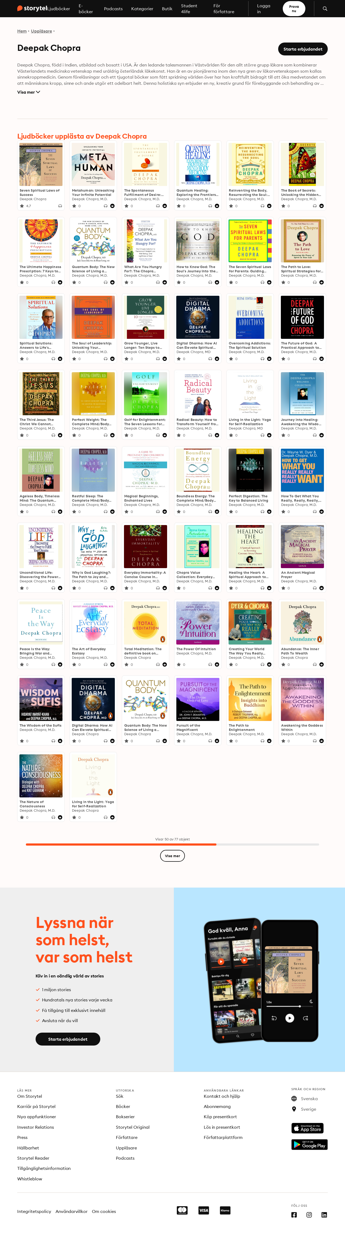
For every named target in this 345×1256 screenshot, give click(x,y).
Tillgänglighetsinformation (44, 1168)
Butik (167, 8)
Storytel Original (133, 1127)
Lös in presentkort (222, 1127)
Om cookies (104, 1211)
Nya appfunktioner (36, 1116)
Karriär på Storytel (36, 1106)
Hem (22, 31)
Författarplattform (223, 1137)
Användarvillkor (72, 1211)
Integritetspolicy (34, 1211)
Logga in (263, 8)
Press (22, 1137)
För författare (223, 8)
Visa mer (28, 92)
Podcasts (113, 8)
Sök (119, 1096)
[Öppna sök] (325, 8)
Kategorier (142, 8)
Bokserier (125, 1116)
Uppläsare (41, 31)
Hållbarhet (28, 1148)
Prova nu (294, 8)
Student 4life (189, 8)
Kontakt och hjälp (222, 1096)
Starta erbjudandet (303, 49)
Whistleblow (29, 1178)
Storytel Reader (33, 1158)
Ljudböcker (58, 8)
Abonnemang (217, 1106)
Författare (126, 1137)
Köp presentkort (220, 1116)
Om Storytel (29, 1096)
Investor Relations (35, 1127)
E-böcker (86, 8)
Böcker (123, 1106)
